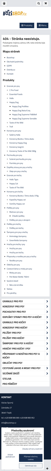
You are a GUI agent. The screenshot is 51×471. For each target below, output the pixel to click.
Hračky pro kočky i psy (16, 244)
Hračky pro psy (15, 248)
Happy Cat (13, 183)
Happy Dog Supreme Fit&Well (24, 114)
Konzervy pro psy (14, 130)
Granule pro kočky (14, 175)
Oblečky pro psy (13, 264)
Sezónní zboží (12, 280)
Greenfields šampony (18, 240)
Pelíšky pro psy (13, 207)
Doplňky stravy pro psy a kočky (19, 167)
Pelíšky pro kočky (14, 224)
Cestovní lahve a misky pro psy (19, 268)
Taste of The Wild (16, 187)
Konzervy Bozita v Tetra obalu (21, 138)
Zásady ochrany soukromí (32, 448)
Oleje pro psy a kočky (18, 171)
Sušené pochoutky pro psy (20, 159)
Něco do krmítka (16, 284)
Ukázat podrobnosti (10, 456)
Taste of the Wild (16, 122)
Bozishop (10, 57)
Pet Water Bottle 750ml (19, 276)
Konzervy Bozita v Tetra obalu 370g (24, 195)
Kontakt (10, 73)
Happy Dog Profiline (20, 106)
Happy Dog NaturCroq (21, 110)
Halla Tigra (13, 179)
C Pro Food (13, 90)
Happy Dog (14, 102)
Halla (11, 98)
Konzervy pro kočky (15, 191)
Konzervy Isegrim (16, 146)
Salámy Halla (14, 134)
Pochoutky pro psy (14, 155)
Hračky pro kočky (16, 252)
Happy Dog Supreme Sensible (24, 118)
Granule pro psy (13, 86)
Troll (11, 126)
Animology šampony (17, 236)
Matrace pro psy (16, 211)
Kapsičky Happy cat (17, 199)
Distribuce (11, 69)
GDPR (9, 65)
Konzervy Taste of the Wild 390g (22, 151)
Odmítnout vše (30, 465)
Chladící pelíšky (18, 215)
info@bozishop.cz (8, 422)
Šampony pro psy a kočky (17, 232)
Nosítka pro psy (15, 260)
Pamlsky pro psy (16, 163)
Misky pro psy (15, 272)
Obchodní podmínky (15, 61)
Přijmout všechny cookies (31, 458)
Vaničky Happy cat (17, 203)
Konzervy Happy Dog (18, 142)
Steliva (9, 288)
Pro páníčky (11, 293)
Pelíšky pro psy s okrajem (19, 219)
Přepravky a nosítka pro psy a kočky (21, 256)
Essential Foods (15, 94)
